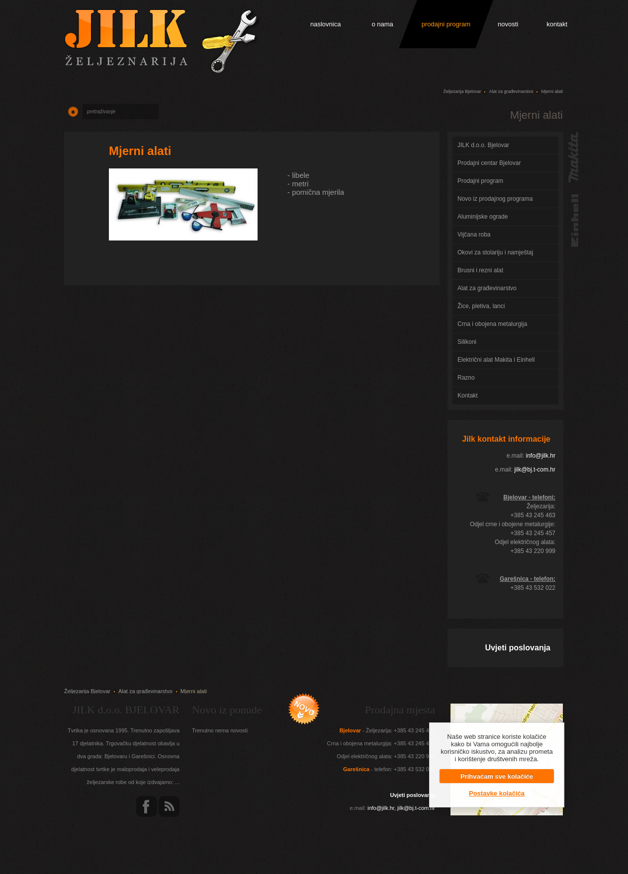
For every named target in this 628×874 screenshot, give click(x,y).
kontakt (556, 24)
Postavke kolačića (497, 793)
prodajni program (446, 24)
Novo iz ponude (227, 710)
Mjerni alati (140, 151)
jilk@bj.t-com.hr (534, 469)
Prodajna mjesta (400, 710)
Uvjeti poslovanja (517, 647)
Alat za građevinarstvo (511, 91)
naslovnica (325, 24)
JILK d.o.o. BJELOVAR (126, 710)
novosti (508, 24)
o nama (382, 24)
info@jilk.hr (540, 455)
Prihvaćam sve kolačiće (496, 776)
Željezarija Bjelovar (462, 91)
